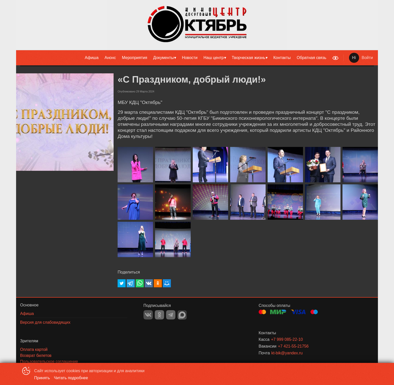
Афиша (91, 58)
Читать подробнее (71, 378)
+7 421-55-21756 (293, 346)
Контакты (282, 58)
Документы (163, 58)
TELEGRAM (170, 314)
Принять (42, 378)
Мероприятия (134, 58)
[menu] (172, 57)
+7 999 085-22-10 (287, 339)
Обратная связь (311, 58)
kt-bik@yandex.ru (287, 353)
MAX (182, 315)
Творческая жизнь (248, 58)
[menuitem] (92, 57)
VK (148, 314)
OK (159, 314)
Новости (190, 58)
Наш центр (214, 58)
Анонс (110, 58)
